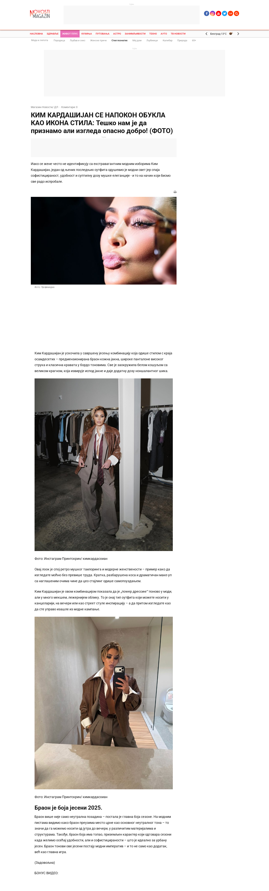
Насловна (36, 33)
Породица (59, 40)
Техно (153, 33)
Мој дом (137, 40)
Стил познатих (120, 40)
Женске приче (98, 40)
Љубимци (152, 40)
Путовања (102, 33)
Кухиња (86, 33)
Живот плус (70, 33)
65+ (194, 40)
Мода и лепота (39, 40)
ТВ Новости (178, 33)
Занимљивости (135, 33)
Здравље (52, 33)
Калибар (167, 40)
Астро (117, 33)
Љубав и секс (77, 40)
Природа (182, 40)
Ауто (164, 33)
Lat (230, 13)
